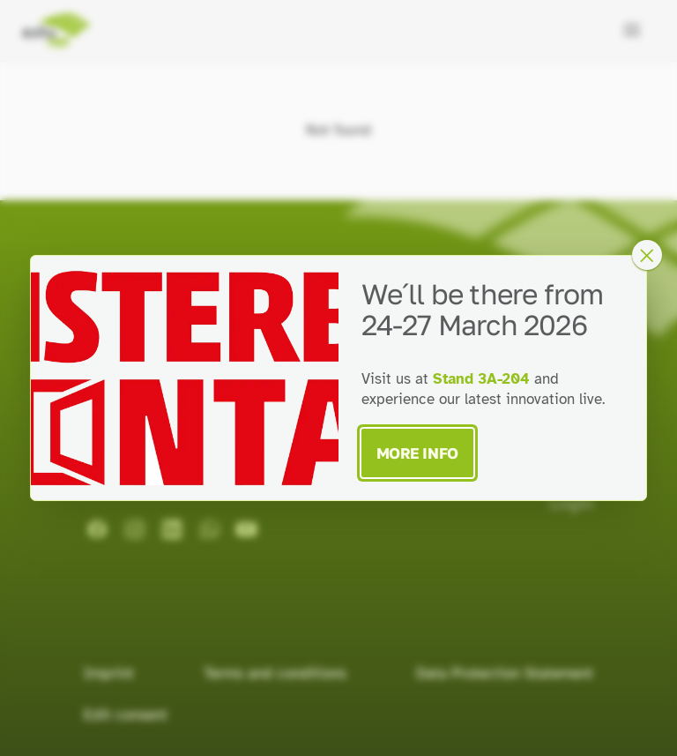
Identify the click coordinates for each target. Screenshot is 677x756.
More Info (417, 453)
